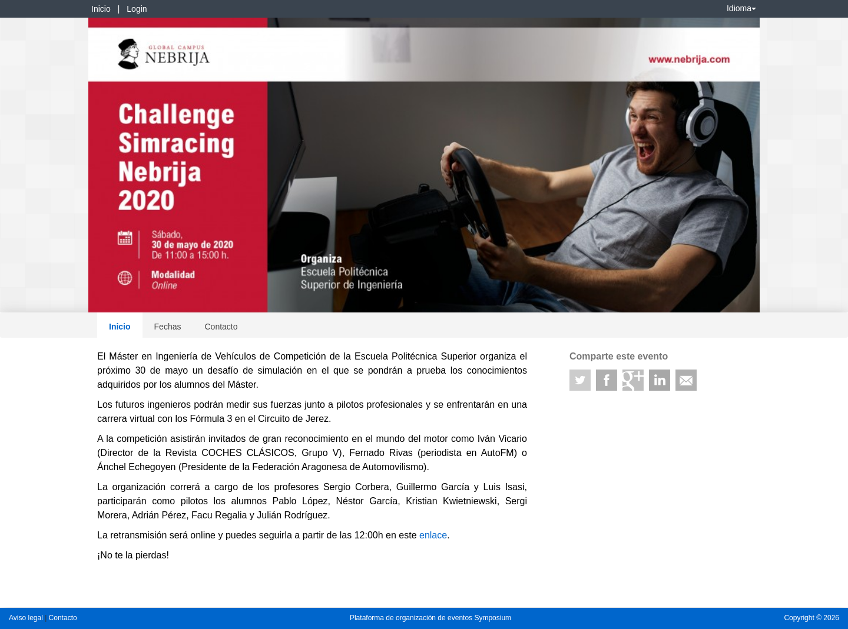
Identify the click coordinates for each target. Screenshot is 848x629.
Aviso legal (27, 618)
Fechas (167, 326)
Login (137, 9)
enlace (433, 535)
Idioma (741, 8)
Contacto (220, 326)
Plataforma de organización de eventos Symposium (430, 618)
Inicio (101, 9)
